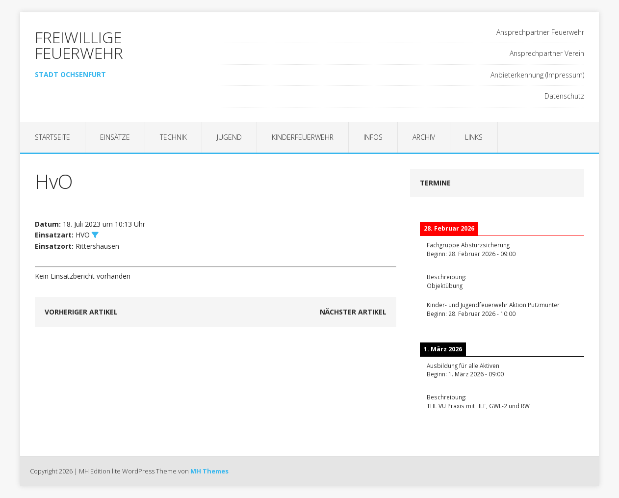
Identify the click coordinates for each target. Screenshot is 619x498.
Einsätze (115, 137)
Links (474, 137)
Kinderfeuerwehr (303, 137)
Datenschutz (564, 96)
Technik (173, 137)
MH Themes (209, 471)
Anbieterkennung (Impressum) (537, 74)
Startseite (52, 137)
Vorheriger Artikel (81, 311)
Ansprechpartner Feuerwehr (540, 32)
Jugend (229, 137)
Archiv (424, 137)
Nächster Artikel (353, 311)
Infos (373, 137)
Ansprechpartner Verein (547, 53)
